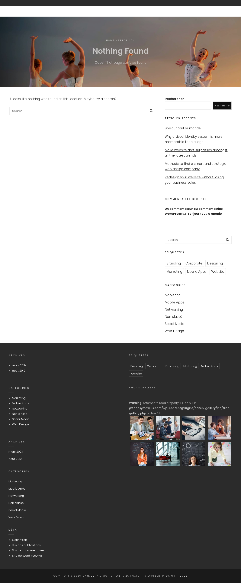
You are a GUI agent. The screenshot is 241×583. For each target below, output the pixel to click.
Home (110, 40)
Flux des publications (26, 545)
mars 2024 (19, 365)
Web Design (174, 331)
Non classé (173, 316)
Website (217, 271)
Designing (215, 263)
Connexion (19, 540)
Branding (173, 263)
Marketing (174, 271)
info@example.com (160, 8)
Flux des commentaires (28, 550)
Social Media (174, 324)
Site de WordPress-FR (27, 556)
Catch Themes (177, 575)
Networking (174, 309)
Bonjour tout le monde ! (184, 128)
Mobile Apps (197, 271)
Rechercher (174, 99)
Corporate (193, 263)
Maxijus (19, 8)
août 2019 (18, 371)
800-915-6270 (121, 8)
